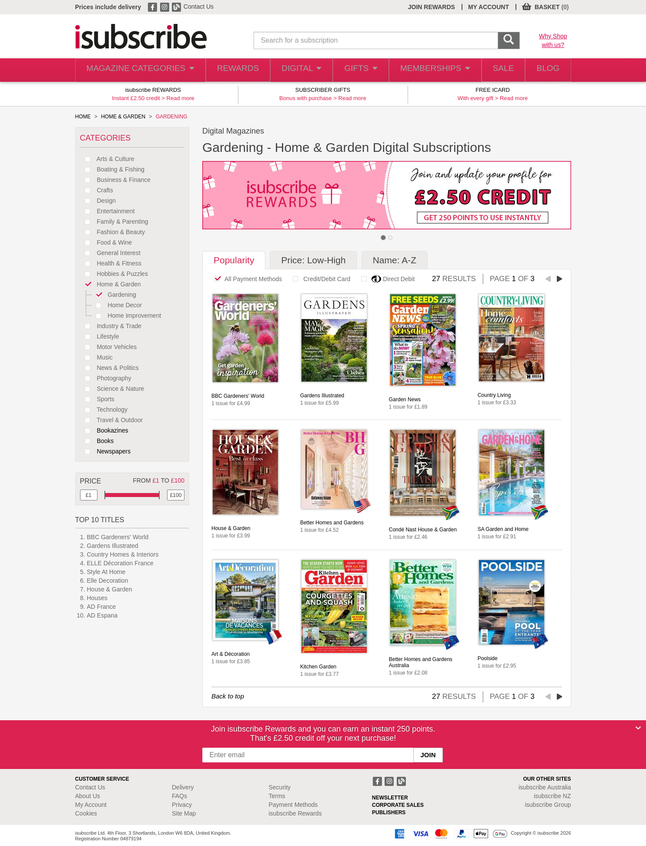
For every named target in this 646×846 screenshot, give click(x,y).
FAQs (179, 795)
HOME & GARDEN (123, 117)
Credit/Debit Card (319, 279)
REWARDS (229, 70)
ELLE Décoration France (120, 563)
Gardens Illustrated (112, 545)
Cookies (86, 813)
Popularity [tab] (234, 260)
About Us (87, 795)
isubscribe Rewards (295, 813)
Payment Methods (293, 804)
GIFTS (355, 70)
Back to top (227, 696)
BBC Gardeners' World (118, 537)
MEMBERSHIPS (429, 70)
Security (280, 787)
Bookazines (104, 430)
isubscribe (545, 787)
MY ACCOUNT (488, 6)
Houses (97, 597)
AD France (101, 606)
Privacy (182, 804)
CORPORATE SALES (398, 805)
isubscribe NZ (552, 795)
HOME (83, 117)
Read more (180, 98)
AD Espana (102, 615)
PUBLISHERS (388, 812)
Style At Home (106, 571)
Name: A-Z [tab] (394, 260)
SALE (497, 70)
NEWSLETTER (390, 798)
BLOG (546, 70)
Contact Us (199, 6)
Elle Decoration (107, 580)
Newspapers (105, 451)
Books (97, 440)
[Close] (638, 728)
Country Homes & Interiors (123, 554)
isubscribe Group (548, 804)
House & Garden (109, 589)
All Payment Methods (245, 279)
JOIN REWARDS (431, 6)
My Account (91, 804)
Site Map (184, 813)
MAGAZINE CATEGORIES (135, 70)
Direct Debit (385, 279)
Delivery (183, 787)
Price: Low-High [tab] (313, 260)
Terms (277, 795)
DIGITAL (294, 70)
